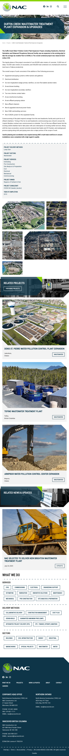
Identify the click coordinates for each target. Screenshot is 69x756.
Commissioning (9, 176)
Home (3, 43)
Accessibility (21, 750)
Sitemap (6, 750)
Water (55, 647)
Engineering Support (50, 587)
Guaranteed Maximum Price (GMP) (31, 618)
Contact (59, 683)
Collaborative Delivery (14, 613)
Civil (5, 169)
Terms (13, 750)
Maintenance (57, 593)
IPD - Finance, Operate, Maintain (46, 624)
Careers (5, 686)
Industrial (52, 638)
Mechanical (7, 173)
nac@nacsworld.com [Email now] (14, 714)
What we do (6, 683)
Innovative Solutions (40, 593)
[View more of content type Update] (60, 566)
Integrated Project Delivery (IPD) (18, 624)
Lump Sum (7, 149)
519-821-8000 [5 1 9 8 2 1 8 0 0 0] (12, 709)
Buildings (9, 638)
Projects (8, 43)
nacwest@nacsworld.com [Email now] (15, 736)
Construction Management (37, 613)
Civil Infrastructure (25, 638)
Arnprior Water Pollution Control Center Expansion (31, 474)
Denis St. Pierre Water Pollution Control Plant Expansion (34, 348)
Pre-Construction (9, 164)
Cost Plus (56, 613)
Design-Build (10, 618)
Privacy (29, 750)
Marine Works (11, 647)
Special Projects (27, 647)
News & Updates (34, 683)
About (48, 683)
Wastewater (8, 156)
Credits (34, 753)
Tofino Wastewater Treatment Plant (23, 411)
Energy (40, 638)
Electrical (7, 171)
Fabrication (23, 593)
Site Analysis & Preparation (13, 166)
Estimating (7, 162)
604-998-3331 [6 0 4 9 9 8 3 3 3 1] (12, 734)
